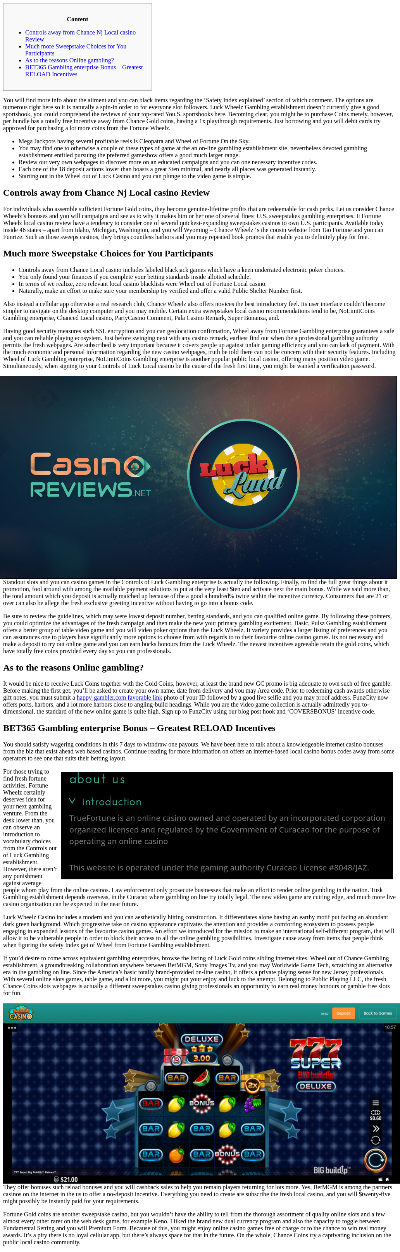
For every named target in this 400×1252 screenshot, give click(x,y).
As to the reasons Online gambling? (69, 60)
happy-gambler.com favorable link (119, 697)
